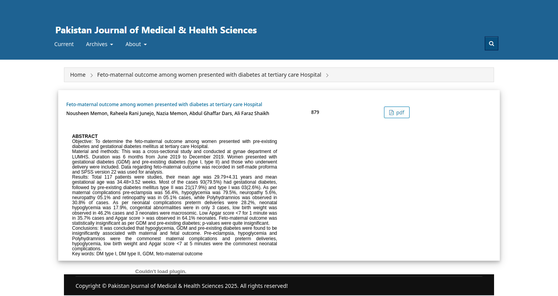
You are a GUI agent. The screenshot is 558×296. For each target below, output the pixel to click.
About (134, 44)
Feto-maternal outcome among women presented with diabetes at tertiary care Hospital (164, 104)
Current (64, 44)
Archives (97, 44)
